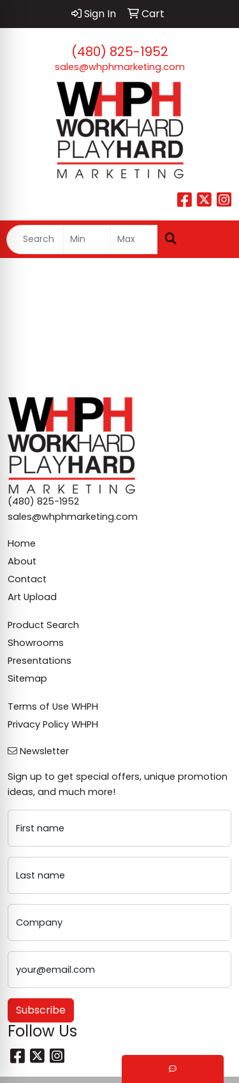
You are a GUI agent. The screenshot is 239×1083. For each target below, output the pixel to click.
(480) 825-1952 (119, 52)
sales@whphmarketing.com (120, 67)
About (22, 561)
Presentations (39, 660)
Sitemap (27, 678)
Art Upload (32, 597)
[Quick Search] (35, 239)
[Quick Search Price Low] (87, 239)
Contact (27, 579)
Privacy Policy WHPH (53, 724)
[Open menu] (213, 239)
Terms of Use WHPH (53, 706)
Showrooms (36, 642)
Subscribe (41, 1010)
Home (22, 543)
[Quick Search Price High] (134, 239)
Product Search (43, 625)
